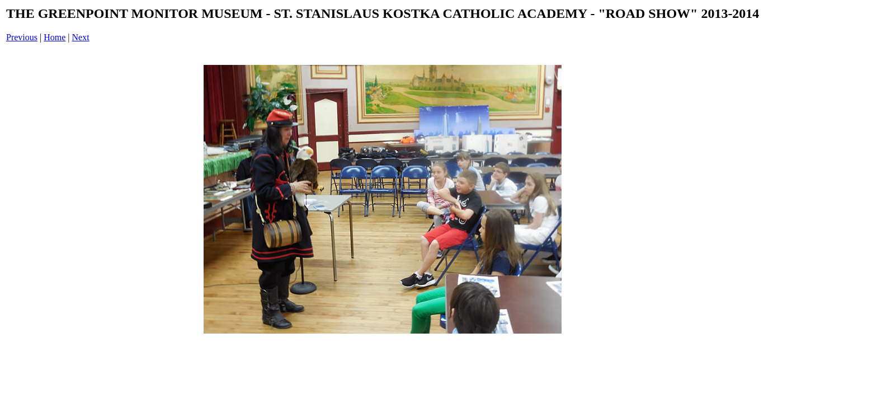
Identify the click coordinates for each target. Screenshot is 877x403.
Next (80, 37)
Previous (21, 37)
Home (54, 37)
